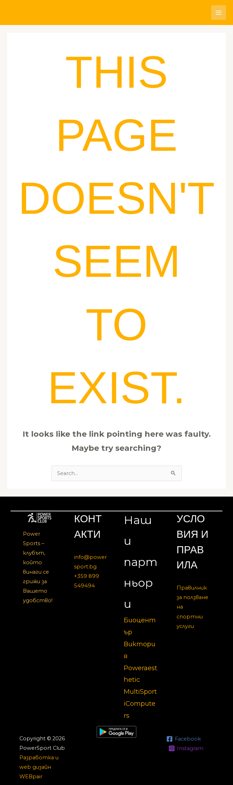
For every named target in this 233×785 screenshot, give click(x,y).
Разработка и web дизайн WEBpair (39, 767)
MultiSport (140, 691)
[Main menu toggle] (218, 12)
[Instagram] (186, 748)
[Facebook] (183, 739)
